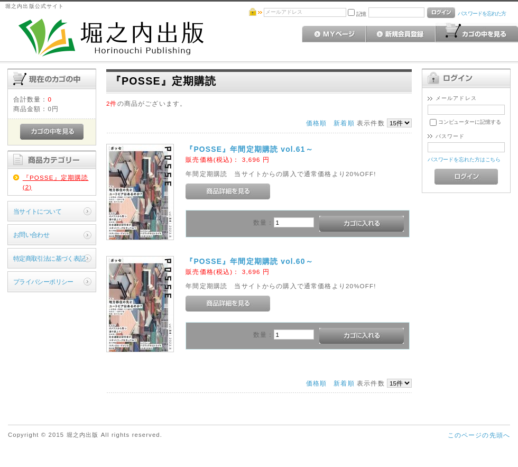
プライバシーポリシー (43, 281)
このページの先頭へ (479, 435)
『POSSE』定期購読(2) (56, 182)
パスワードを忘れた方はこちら (464, 159)
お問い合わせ (31, 234)
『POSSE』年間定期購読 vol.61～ (249, 149)
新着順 (344, 123)
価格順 (316, 123)
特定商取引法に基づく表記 (49, 258)
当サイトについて (37, 211)
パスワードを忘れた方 (482, 13)
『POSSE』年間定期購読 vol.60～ (249, 261)
